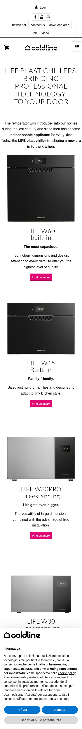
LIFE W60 (41, 231)
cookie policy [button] (66, 673)
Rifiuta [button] (22, 709)
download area (59, 25)
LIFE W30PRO (41, 489)
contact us (38, 25)
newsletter (19, 25)
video (45, 33)
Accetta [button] (59, 709)
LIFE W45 (41, 362)
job (35, 33)
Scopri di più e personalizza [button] (41, 720)
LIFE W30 (41, 621)
